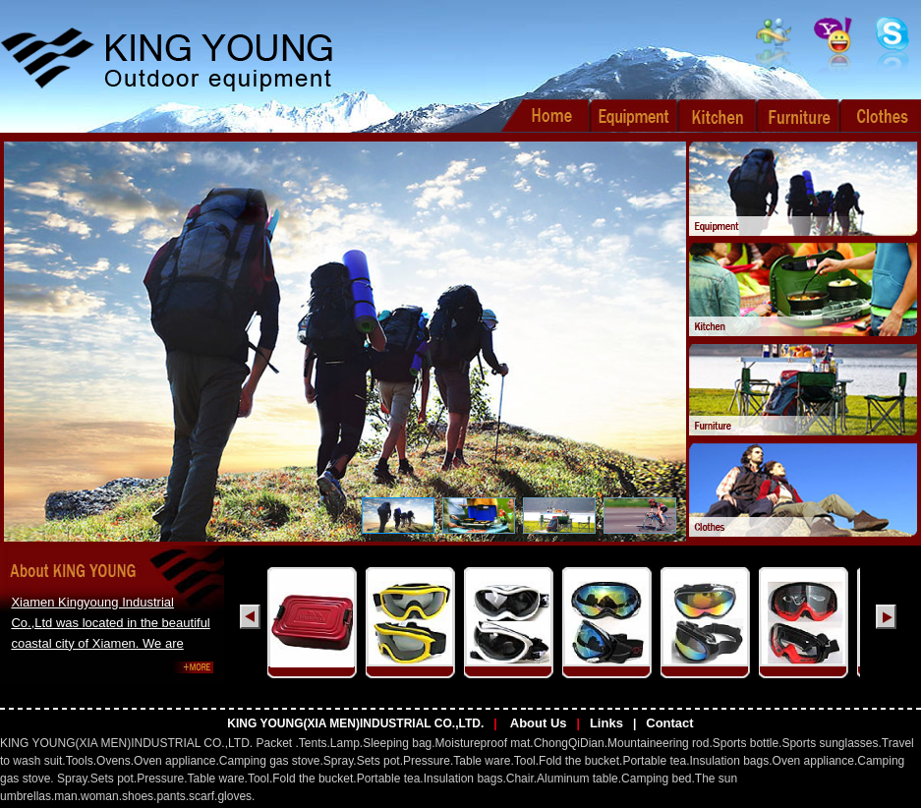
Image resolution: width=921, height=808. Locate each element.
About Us (537, 723)
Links (606, 723)
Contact (669, 723)
